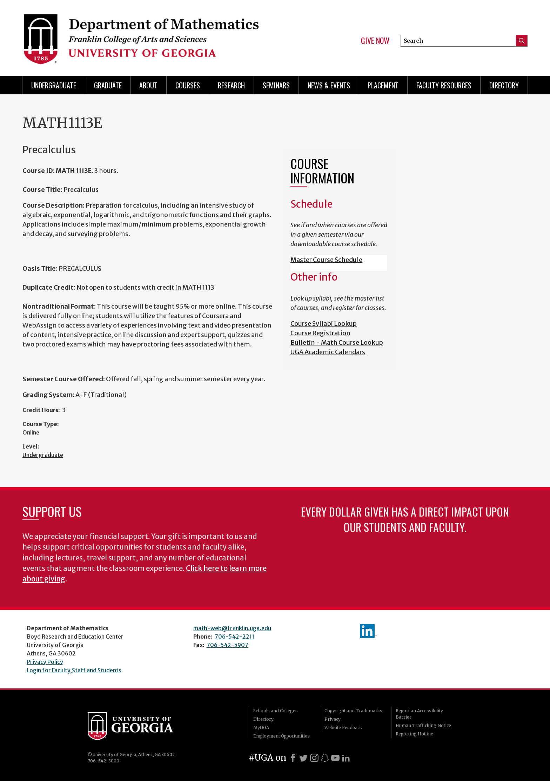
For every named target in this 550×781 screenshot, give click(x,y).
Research (231, 85)
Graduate (108, 85)
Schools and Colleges (275, 710)
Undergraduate (53, 85)
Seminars (276, 85)
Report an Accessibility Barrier (419, 714)
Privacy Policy (45, 661)
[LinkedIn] (346, 758)
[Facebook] (293, 758)
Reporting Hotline (414, 733)
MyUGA (261, 727)
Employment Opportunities (281, 736)
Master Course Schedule (326, 260)
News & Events (329, 85)
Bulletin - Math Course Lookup (336, 342)
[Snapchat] (325, 758)
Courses (187, 85)
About (148, 85)
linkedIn (368, 631)
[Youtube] (335, 758)
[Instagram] (314, 758)
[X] (303, 758)
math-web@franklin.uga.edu (232, 628)
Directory (504, 85)
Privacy (332, 719)
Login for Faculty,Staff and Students (74, 670)
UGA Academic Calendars (327, 352)
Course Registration (320, 333)
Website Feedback (343, 727)
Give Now (375, 41)
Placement (383, 85)
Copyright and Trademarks (353, 710)
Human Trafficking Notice (423, 725)
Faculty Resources (443, 85)
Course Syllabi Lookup (323, 323)
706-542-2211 (234, 636)
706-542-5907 (227, 644)
